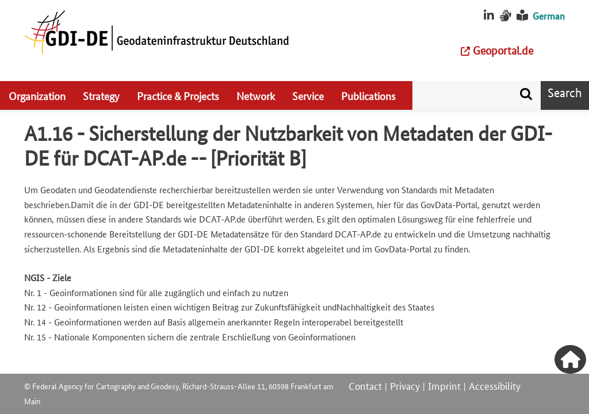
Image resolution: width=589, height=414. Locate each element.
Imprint (444, 385)
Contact (365, 385)
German (549, 16)
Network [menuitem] (255, 95)
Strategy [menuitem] (101, 95)
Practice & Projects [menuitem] (178, 95)
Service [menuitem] (308, 95)
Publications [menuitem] (368, 95)
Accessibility (495, 385)
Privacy (405, 385)
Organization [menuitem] (37, 95)
